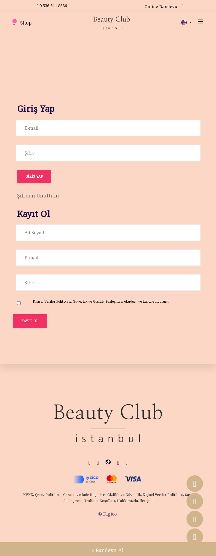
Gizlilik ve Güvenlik (124, 494)
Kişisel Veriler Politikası (163, 494)
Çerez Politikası (48, 494)
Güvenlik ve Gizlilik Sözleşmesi (98, 301)
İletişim (146, 500)
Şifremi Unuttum (38, 195)
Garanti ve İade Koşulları (84, 494)
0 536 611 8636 (52, 5)
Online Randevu (161, 6)
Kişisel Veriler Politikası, (53, 301)
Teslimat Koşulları (99, 500)
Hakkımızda (127, 500)
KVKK (28, 494)
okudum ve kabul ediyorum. (101, 301)
